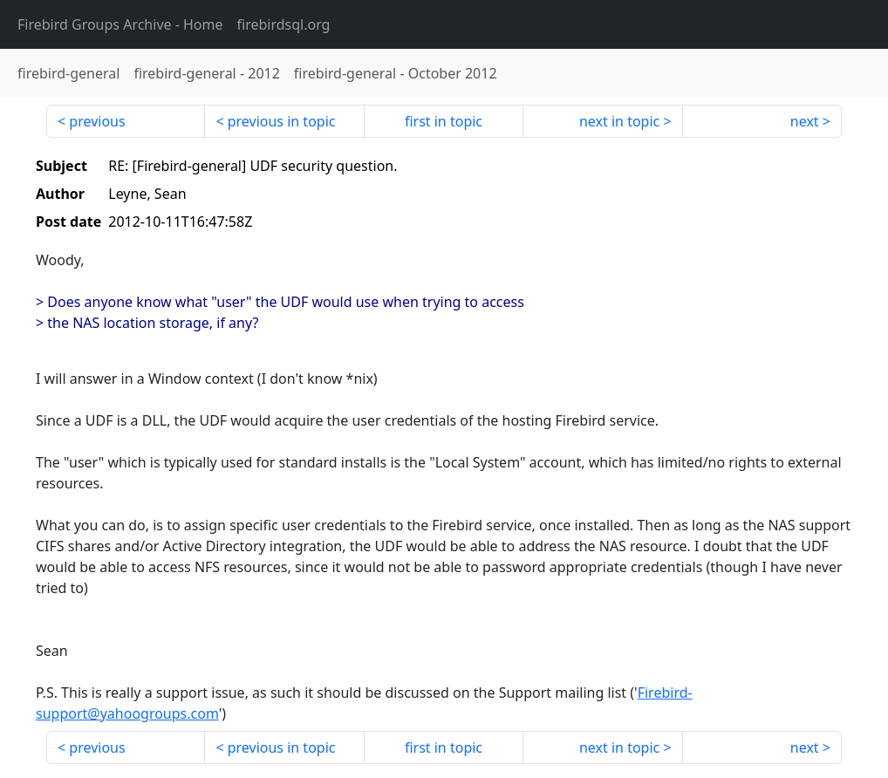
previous (97, 121)
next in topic (619, 121)
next (804, 121)
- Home (120, 24)
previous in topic (282, 121)
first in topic (443, 121)
